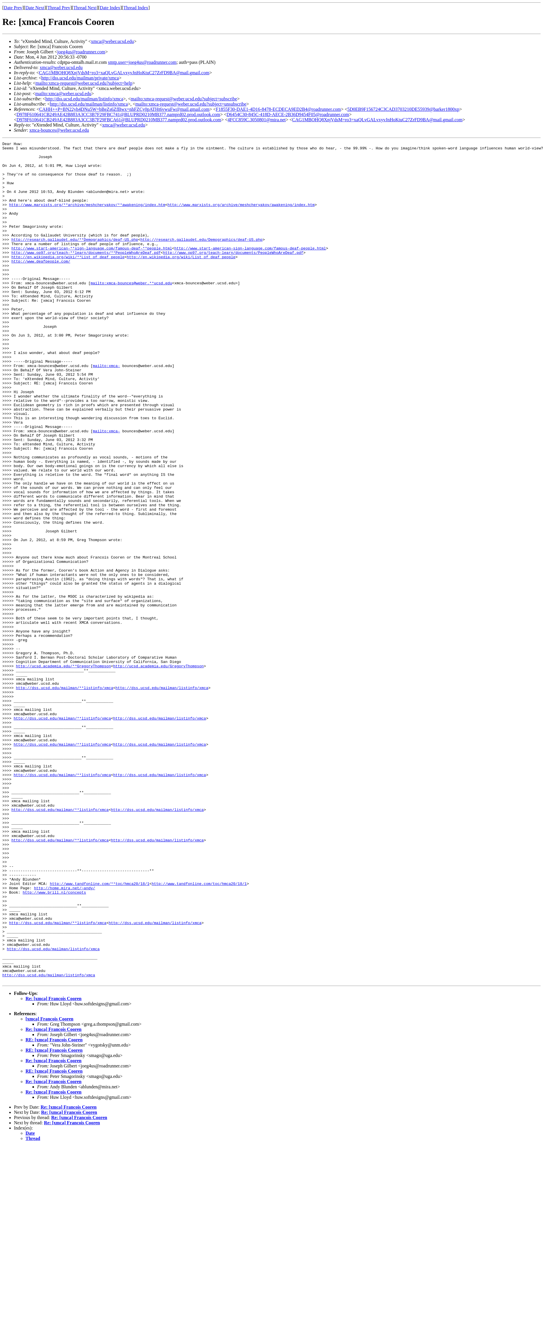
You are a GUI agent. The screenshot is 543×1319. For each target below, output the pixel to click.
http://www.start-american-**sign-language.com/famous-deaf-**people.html (91, 269)
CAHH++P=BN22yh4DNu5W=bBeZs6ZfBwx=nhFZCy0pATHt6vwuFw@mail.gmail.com (124, 109)
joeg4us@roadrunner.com (81, 51)
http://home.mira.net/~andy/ (64, 1037)
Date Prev (13, 7)
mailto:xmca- (106, 410)
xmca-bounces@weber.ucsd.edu (59, 130)
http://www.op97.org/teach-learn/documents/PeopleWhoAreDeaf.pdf (233, 275)
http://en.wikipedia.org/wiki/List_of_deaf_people (181, 280)
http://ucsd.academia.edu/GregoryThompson (158, 771)
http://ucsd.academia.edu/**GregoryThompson (63, 771)
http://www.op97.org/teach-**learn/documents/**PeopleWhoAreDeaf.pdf (86, 275)
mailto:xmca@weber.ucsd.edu (63, 93)
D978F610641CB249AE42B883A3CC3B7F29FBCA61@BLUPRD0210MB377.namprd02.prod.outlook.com (119, 119)
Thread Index (135, 7)
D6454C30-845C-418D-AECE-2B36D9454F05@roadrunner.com (288, 114)
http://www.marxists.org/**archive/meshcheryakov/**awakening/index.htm (87, 217)
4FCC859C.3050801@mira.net (257, 119)
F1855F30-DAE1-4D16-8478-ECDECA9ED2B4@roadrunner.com (278, 109)
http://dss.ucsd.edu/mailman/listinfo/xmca (84, 98)
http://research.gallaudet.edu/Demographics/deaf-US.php (201, 259)
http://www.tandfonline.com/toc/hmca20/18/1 (199, 1032)
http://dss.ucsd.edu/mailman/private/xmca (80, 77)
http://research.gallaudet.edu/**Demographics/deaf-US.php (74, 259)
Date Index (110, 7)
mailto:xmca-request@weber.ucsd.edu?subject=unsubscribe (191, 104)
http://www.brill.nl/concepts (54, 1042)
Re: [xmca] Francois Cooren (54, 1166)
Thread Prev (58, 7)
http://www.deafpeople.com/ (40, 285)
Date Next (35, 7)
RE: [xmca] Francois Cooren (54, 1207)
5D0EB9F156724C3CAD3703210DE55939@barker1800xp (403, 109)
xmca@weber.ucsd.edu (112, 41)
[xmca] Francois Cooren (49, 1186)
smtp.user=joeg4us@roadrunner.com (142, 62)
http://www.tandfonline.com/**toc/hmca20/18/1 (99, 1032)
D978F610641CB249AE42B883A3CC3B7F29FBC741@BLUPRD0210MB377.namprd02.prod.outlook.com (118, 114)
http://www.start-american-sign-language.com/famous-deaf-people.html (250, 269)
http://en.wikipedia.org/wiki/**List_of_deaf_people (67, 280)
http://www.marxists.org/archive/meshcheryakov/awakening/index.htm (240, 217)
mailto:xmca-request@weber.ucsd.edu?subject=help (83, 83)
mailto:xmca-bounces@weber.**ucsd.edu (131, 311)
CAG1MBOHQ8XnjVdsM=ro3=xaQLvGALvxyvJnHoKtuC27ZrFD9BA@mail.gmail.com (124, 72)
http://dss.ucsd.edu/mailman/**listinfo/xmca (64, 797)
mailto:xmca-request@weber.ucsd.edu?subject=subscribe (184, 98)
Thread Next (85, 7)
